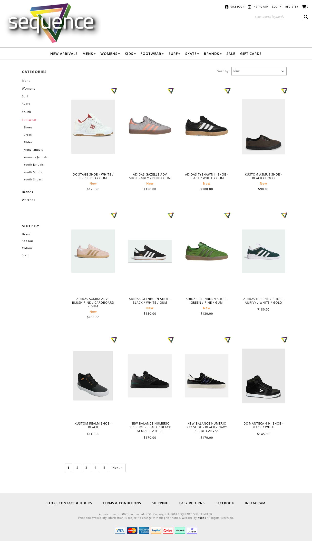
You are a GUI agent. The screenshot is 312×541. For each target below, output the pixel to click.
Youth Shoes (33, 179)
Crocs (28, 134)
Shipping (160, 503)
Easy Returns (192, 503)
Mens (89, 53)
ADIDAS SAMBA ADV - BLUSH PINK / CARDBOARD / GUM (93, 251)
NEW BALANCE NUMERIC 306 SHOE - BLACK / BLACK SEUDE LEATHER (150, 375)
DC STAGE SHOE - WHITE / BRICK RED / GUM (93, 127)
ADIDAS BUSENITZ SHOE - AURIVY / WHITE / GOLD (263, 251)
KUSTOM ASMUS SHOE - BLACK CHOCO (263, 126)
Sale (230, 53)
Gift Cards (251, 53)
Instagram (260, 6)
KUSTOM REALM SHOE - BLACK (93, 376)
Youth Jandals (34, 164)
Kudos (202, 518)
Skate (192, 53)
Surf (174, 53)
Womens (110, 53)
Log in (277, 6)
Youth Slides (33, 172)
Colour (27, 248)
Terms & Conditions (122, 503)
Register (291, 6)
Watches (28, 200)
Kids (130, 53)
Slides (28, 142)
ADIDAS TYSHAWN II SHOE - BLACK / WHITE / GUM (206, 126)
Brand (26, 234)
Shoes (28, 127)
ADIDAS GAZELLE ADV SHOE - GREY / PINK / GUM (150, 126)
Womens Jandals (36, 157)
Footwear (152, 53)
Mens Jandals (33, 149)
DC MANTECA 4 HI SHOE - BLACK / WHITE (263, 376)
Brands (213, 53)
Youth (26, 112)
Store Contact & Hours (69, 503)
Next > (117, 468)
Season (27, 241)
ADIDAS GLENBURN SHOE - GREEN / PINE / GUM (206, 251)
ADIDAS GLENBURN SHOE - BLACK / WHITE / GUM (150, 251)
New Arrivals (64, 53)
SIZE (25, 255)
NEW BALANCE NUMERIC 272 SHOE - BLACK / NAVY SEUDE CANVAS (206, 375)
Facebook (237, 6)
